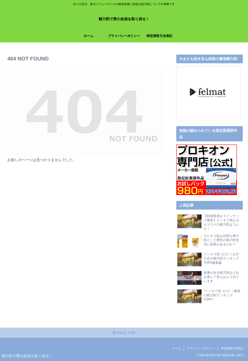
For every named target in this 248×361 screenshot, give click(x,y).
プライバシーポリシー (201, 348)
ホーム (176, 348)
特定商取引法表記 (232, 348)
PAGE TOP (124, 333)
